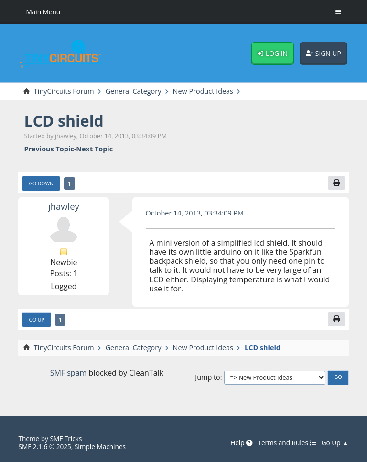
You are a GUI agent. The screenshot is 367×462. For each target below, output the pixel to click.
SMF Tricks (66, 438)
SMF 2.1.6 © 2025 (44, 446)
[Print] (336, 183)
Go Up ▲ (335, 443)
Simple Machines (100, 446)
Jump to (207, 377)
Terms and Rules (287, 443)
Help (241, 443)
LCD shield (63, 120)
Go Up (36, 319)
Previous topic (49, 149)
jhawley (63, 206)
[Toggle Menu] (338, 12)
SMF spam (68, 372)
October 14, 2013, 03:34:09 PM (195, 212)
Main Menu (43, 11)
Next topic (94, 149)
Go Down (41, 183)
